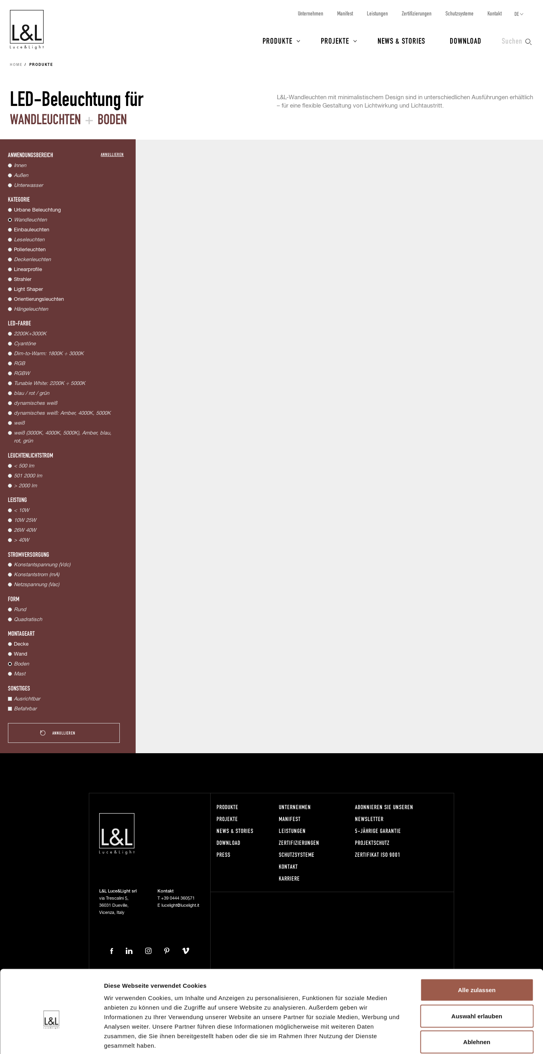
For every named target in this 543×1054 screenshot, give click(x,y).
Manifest (345, 13)
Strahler (22, 279)
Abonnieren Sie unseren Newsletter (384, 813)
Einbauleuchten (31, 230)
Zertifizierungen (417, 13)
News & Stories (401, 40)
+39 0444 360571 (178, 898)
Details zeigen (422, 1038)
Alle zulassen (476, 949)
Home (16, 65)
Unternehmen (310, 13)
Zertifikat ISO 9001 (378, 855)
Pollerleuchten (30, 249)
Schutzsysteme (459, 13)
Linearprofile (28, 269)
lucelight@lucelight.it (180, 905)
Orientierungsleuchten (39, 299)
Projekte (335, 40)
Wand (20, 654)
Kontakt (494, 13)
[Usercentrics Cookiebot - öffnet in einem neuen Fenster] (51, 1038)
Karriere (289, 878)
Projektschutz (372, 843)
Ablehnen (476, 1001)
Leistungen (377, 13)
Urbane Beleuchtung (37, 210)
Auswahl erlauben (476, 976)
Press (223, 855)
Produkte (277, 40)
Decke (21, 644)
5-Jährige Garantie (378, 831)
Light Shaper (28, 289)
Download (466, 40)
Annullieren (112, 154)
